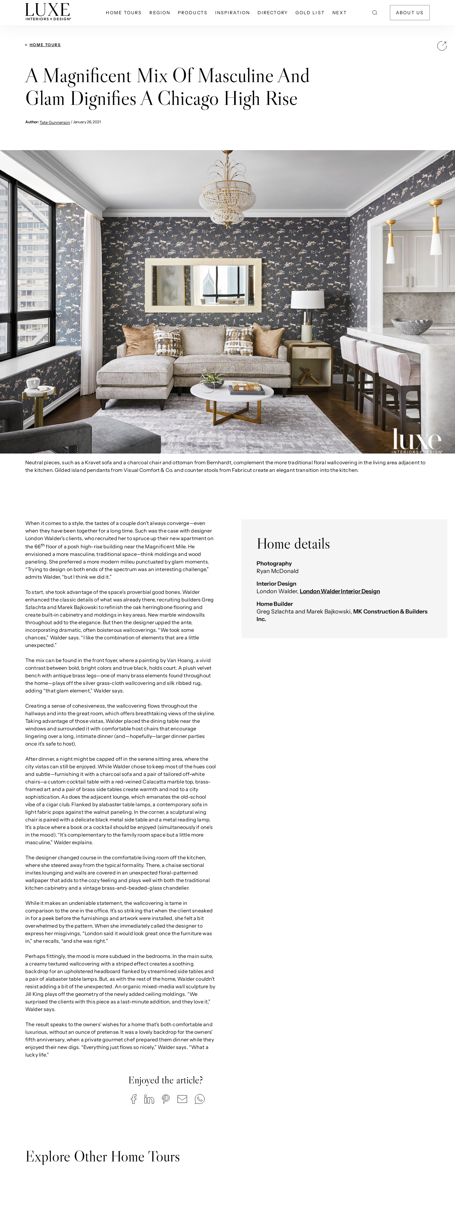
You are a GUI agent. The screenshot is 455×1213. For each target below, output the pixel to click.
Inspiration (232, 12)
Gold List (310, 12)
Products (193, 12)
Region (159, 12)
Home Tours (124, 12)
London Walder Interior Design (340, 591)
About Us (410, 12)
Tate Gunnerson (54, 122)
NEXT (339, 12)
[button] (133, 1099)
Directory (273, 12)
